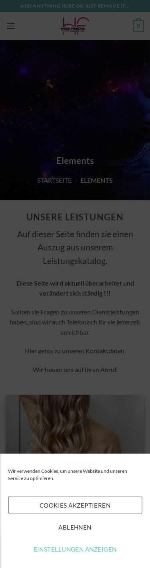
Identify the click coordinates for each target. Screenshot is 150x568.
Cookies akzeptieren (75, 505)
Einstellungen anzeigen (75, 549)
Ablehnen (75, 527)
